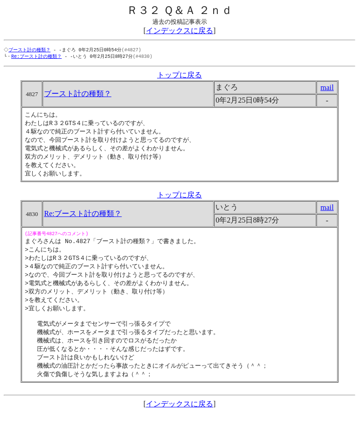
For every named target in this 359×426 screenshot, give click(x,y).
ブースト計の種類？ (30, 50)
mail (326, 88)
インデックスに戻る (179, 31)
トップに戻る (179, 76)
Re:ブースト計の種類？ (36, 57)
